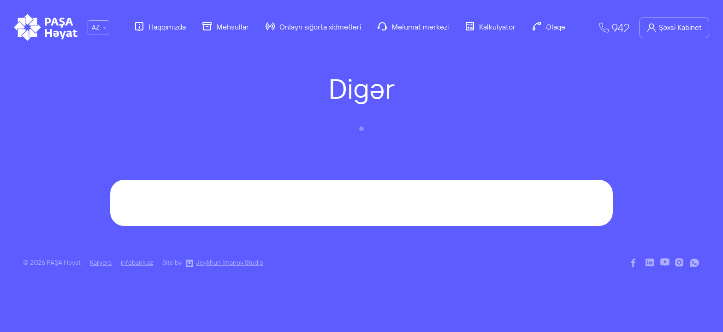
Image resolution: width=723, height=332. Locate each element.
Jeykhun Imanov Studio (229, 262)
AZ (96, 27)
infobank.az (137, 262)
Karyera (101, 262)
